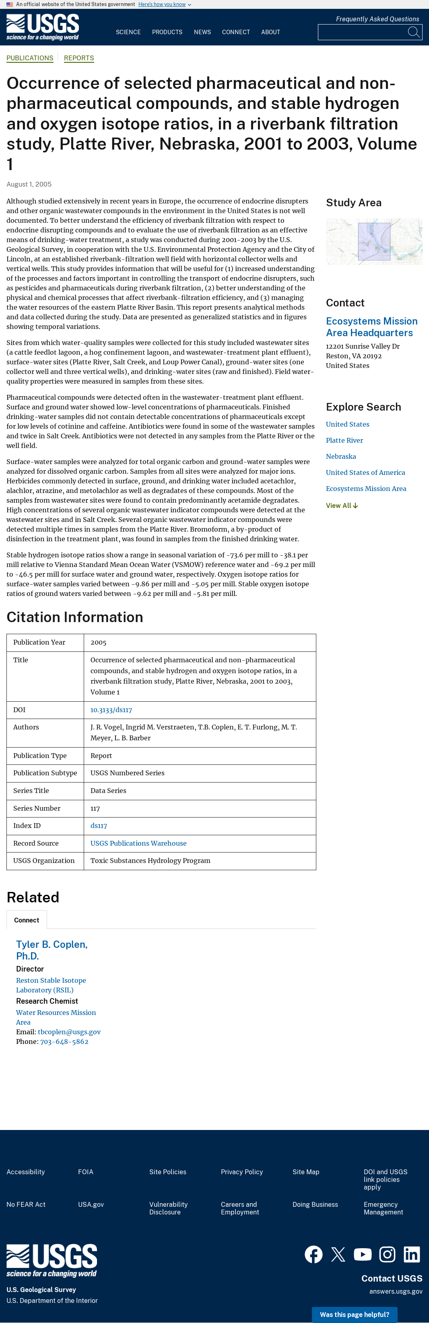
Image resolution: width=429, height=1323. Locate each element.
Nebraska (341, 456)
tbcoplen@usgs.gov (69, 1032)
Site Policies (167, 1172)
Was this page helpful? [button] (355, 1315)
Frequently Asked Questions (377, 19)
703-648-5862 (64, 1041)
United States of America (365, 472)
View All (342, 505)
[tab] (26, 919)
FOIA (85, 1172)
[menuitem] (128, 27)
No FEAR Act (25, 1204)
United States (347, 424)
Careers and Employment (240, 1208)
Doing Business (315, 1204)
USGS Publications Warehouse (139, 843)
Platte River (344, 440)
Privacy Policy (242, 1172)
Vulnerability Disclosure (168, 1208)
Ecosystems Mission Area (366, 489)
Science (128, 32)
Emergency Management (383, 1208)
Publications (30, 58)
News (202, 32)
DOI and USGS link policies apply (386, 1180)
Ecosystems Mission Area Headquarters (372, 326)
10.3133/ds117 (111, 710)
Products (167, 32)
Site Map (306, 1172)
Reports (79, 58)
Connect (236, 32)
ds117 (99, 826)
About (270, 32)
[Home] (42, 39)
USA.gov (91, 1204)
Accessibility (25, 1172)
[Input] (370, 32)
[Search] (414, 32)
